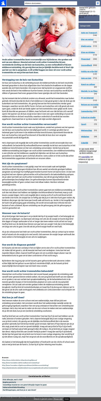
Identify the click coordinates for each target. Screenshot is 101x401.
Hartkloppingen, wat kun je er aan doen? (19, 390)
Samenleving (86, 111)
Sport (83, 124)
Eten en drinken (88, 52)
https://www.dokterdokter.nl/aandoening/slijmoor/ (19, 360)
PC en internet (87, 98)
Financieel (85, 59)
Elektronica (86, 46)
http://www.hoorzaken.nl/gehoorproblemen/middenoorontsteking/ (25, 365)
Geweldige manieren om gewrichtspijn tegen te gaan (25, 385)
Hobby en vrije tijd (89, 71)
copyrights (85, 157)
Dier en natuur (87, 39)
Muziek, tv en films (89, 91)
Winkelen (85, 137)
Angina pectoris (9, 382)
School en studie (88, 117)
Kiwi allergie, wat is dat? (13, 379)
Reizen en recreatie (89, 105)
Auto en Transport (89, 33)
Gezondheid (86, 65)
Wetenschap (86, 130)
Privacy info (58, 399)
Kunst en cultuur (88, 84)
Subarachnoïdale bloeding (14, 387)
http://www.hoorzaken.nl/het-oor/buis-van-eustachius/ (20, 363)
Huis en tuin (86, 78)
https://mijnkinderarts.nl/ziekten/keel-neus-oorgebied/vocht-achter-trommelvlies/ (30, 368)
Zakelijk (84, 143)
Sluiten (66, 399)
